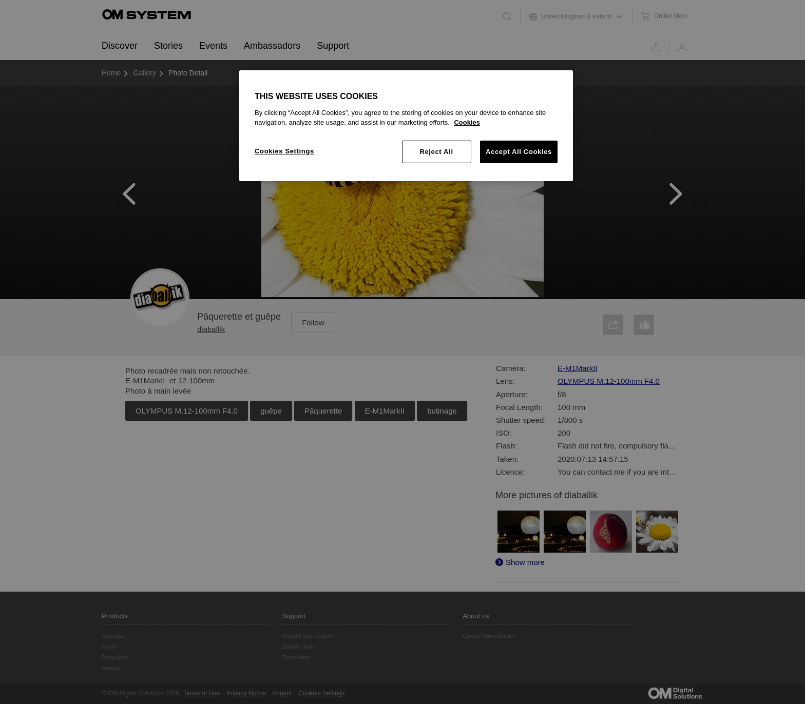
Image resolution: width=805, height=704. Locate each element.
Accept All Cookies (519, 151)
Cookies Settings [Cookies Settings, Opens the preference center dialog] (284, 151)
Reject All (436, 151)
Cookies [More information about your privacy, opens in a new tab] (467, 122)
